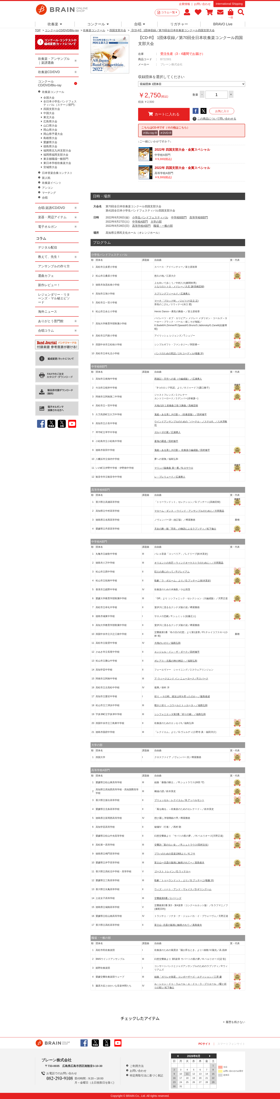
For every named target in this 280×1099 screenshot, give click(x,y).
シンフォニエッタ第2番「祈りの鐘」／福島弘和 (180, 714)
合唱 (139, 24)
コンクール (98, 24)
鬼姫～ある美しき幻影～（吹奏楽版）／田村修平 (180, 414)
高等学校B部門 (198, 217)
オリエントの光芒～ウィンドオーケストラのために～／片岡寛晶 (188, 562)
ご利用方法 (137, 1066)
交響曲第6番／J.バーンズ (167, 898)
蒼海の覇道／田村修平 (166, 441)
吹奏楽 (55, 24)
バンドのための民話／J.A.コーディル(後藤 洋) (179, 353)
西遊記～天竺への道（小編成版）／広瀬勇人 (178, 378)
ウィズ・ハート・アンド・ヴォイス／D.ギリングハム (182, 889)
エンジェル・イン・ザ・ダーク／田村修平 (177, 651)
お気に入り (222, 111)
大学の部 (156, 221)
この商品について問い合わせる (214, 119)
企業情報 (184, 4)
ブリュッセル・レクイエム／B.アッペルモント (179, 800)
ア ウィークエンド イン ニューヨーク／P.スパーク (181, 678)
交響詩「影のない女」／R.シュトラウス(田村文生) (181, 844)
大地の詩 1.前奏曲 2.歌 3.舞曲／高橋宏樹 (176, 405)
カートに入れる (164, 114)
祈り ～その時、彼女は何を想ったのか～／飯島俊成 (182, 696)
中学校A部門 (140, 221)
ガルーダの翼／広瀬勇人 (167, 432)
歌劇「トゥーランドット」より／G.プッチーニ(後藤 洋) (184, 880)
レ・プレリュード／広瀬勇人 (169, 476)
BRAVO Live (222, 24)
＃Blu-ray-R (150, 132)
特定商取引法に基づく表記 (146, 1075)
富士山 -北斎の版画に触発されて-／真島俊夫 (178, 925)
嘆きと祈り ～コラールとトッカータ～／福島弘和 (180, 705)
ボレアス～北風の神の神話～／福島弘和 (175, 660)
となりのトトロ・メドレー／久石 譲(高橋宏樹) (179, 286)
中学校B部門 (179, 217)
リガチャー (179, 24)
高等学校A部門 (141, 225)
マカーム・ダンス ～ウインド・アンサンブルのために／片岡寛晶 (189, 511)
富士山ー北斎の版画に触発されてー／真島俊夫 (179, 862)
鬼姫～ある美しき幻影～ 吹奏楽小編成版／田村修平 (182, 450)
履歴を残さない (235, 1022)
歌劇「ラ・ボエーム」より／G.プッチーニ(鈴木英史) (182, 580)
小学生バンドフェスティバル (150, 217)
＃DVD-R (165, 132)
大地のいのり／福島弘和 (167, 643)
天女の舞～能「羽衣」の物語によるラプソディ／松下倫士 (185, 528)
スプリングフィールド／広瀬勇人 (172, 293)
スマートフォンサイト (231, 1043)
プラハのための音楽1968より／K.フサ (174, 853)
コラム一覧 (169, 12)
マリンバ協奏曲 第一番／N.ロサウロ (173, 468)
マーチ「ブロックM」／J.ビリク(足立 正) (176, 300)
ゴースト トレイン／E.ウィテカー (172, 871)
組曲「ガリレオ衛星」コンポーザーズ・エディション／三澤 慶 (188, 976)
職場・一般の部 (163, 225)
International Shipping (229, 3)
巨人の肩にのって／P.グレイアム (172, 571)
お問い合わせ (202, 4)
